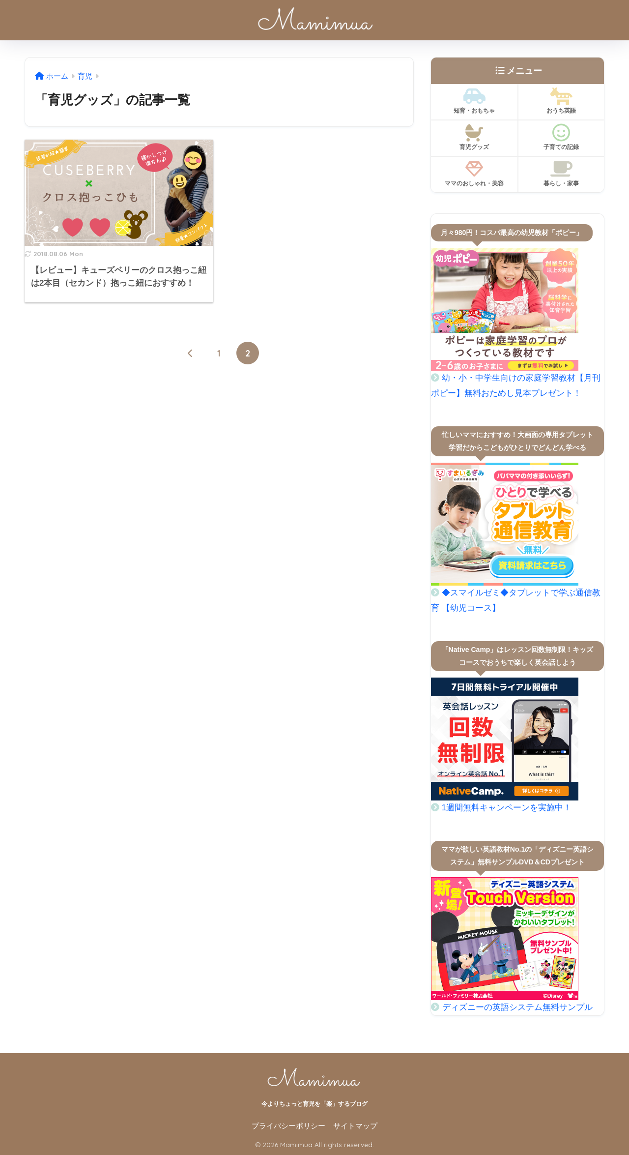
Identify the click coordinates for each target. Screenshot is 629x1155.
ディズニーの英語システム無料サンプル (517, 1007)
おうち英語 (561, 101)
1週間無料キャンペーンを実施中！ (507, 807)
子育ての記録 (561, 137)
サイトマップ (355, 1126)
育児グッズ (474, 137)
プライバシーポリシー (288, 1126)
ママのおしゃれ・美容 (474, 173)
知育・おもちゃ (474, 101)
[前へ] (190, 353)
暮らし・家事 (561, 173)
